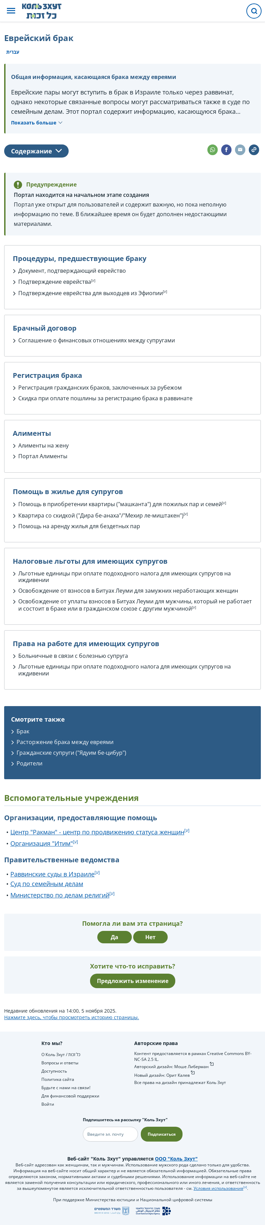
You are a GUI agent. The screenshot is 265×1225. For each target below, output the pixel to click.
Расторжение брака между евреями (65, 742)
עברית (12, 52)
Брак (23, 731)
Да (114, 937)
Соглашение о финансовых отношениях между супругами (96, 340)
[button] (11, 11)
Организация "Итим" (41, 843)
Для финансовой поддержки (70, 1096)
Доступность (54, 1071)
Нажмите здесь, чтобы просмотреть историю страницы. (71, 1017)
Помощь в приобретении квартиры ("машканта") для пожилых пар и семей (120, 504)
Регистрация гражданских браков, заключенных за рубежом (100, 387)
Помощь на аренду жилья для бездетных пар (79, 526)
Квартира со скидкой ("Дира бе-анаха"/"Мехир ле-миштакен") (101, 515)
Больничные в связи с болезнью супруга (73, 656)
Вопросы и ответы (59, 1063)
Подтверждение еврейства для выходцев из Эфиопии (90, 293)
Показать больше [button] (33, 122)
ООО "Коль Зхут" (176, 1158)
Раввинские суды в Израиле (52, 874)
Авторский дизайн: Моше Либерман (171, 1067)
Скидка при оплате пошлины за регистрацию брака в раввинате (105, 398)
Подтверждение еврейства (54, 281)
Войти (47, 1104)
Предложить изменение (132, 981)
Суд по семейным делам (46, 884)
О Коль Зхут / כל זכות (60, 1054)
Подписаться (162, 1134)
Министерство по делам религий (59, 895)
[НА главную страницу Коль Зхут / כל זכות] (47, 11)
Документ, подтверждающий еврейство (72, 270)
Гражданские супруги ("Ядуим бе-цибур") (71, 752)
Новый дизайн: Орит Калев (162, 1075)
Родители (29, 763)
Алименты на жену (43, 445)
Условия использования (218, 1188)
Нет (150, 937)
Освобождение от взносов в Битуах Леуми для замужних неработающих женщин (128, 590)
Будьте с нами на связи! (65, 1088)
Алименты (53, 456)
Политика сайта (57, 1079)
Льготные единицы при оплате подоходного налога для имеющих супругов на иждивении (124, 577)
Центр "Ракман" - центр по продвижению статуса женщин (97, 832)
